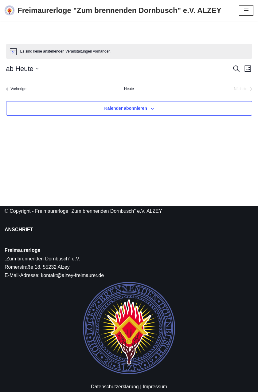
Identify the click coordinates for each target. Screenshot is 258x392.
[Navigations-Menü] (246, 10)
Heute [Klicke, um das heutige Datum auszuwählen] (129, 89)
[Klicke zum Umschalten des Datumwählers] (22, 69)
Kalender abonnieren (125, 108)
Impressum (155, 386)
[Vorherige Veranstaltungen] (16, 89)
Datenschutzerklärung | (116, 386)
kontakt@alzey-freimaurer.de (72, 275)
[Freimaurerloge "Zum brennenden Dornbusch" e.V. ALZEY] (113, 10)
